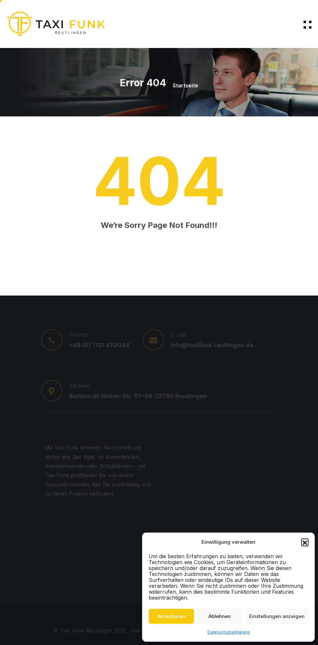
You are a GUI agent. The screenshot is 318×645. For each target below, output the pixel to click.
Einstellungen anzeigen (277, 616)
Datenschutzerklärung (228, 632)
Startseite (185, 85)
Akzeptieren (171, 616)
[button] (305, 542)
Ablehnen (219, 616)
